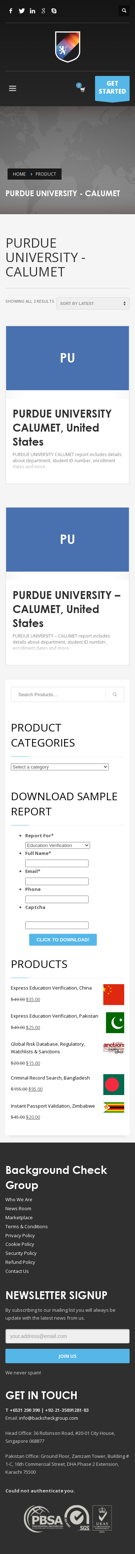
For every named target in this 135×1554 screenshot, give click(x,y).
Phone (33, 889)
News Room (18, 1208)
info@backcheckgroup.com (48, 1418)
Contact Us (17, 1271)
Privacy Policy (20, 1235)
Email (32, 871)
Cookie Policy (19, 1244)
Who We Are (18, 1199)
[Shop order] (93, 303)
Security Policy (21, 1253)
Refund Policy (20, 1262)
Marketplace (19, 1217)
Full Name (38, 853)
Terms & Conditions (26, 1226)
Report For (39, 835)
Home (19, 174)
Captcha (35, 907)
